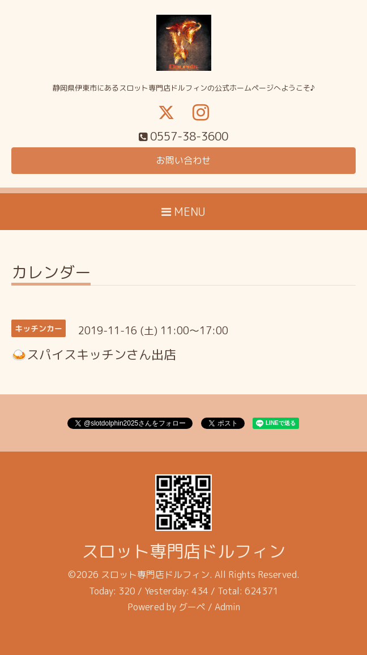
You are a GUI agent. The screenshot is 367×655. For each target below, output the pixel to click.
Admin (227, 607)
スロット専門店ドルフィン (183, 551)
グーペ (192, 607)
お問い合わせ (183, 160)
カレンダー (51, 274)
